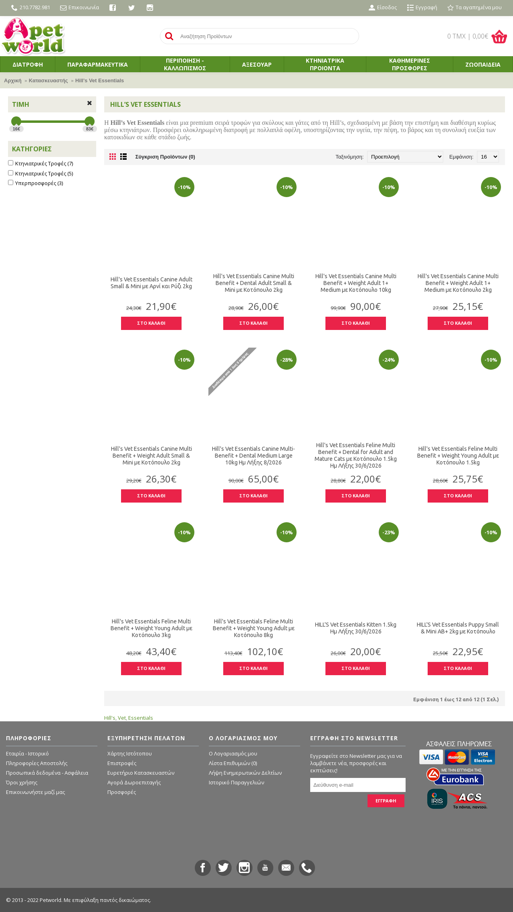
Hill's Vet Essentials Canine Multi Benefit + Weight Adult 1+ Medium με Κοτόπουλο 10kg (355, 283)
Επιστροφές (121, 763)
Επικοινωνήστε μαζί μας (35, 792)
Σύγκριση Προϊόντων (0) (165, 157)
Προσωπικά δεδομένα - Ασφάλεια (47, 772)
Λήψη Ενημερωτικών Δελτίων (245, 772)
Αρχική (13, 80)
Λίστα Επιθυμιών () (233, 763)
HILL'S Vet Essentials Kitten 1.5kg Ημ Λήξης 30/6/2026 (355, 628)
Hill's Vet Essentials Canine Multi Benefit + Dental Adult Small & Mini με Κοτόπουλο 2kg (253, 283)
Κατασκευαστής (48, 80)
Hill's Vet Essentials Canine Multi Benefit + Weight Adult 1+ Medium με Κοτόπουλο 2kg (458, 283)
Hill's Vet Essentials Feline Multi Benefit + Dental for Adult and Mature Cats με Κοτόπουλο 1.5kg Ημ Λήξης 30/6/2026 (356, 455)
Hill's (109, 717)
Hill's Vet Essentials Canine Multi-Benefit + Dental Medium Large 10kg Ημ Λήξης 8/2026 (253, 456)
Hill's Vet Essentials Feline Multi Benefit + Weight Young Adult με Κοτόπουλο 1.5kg (458, 456)
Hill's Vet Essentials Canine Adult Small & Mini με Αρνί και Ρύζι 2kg (151, 282)
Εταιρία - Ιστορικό (27, 753)
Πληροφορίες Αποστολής (36, 763)
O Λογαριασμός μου (233, 753)
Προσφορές (121, 792)
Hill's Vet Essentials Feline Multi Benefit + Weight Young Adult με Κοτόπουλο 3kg (151, 628)
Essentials (140, 717)
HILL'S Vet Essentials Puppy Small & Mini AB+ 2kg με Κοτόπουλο (458, 628)
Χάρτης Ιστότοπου (129, 753)
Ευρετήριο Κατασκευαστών (140, 772)
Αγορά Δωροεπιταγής (134, 782)
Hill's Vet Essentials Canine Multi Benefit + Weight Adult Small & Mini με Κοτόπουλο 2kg (151, 456)
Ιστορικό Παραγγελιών (236, 782)
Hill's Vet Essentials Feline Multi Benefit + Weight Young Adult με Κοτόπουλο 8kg (254, 628)
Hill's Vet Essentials (99, 80)
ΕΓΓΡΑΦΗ (386, 801)
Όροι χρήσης (21, 782)
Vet (122, 717)
